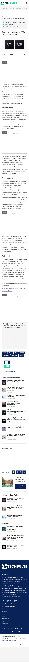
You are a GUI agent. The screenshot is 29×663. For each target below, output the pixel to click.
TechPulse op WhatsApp (16, 8)
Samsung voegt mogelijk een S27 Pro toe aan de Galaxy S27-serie (16, 427)
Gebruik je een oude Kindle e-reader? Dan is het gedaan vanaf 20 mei (15, 388)
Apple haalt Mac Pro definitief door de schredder (15, 545)
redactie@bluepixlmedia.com (12, 596)
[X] (21, 472)
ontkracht (4, 268)
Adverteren (5, 623)
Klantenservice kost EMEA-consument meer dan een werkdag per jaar (14, 528)
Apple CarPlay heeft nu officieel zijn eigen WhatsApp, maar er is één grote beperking (16, 419)
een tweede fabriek (17, 242)
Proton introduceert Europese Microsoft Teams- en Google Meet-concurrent (15, 537)
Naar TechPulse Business (9, 604)
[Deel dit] (7, 27)
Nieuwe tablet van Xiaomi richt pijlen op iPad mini (16, 381)
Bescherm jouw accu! (21, 486)
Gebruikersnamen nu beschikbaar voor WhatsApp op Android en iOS (16, 411)
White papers (5, 618)
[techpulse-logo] (9, 3)
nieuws (4, 158)
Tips (3, 613)
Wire (3, 621)
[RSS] (12, 631)
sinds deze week (16, 204)
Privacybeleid (23, 644)
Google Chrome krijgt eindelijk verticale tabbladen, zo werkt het (16, 435)
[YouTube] (24, 472)
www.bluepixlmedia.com (9, 640)
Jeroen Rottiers (9, 24)
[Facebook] (13, 472)
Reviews (4, 611)
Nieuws (7, 22)
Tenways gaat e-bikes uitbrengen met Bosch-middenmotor (13, 403)
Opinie (3, 616)
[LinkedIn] (9, 631)
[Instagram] (17, 472)
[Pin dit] (17, 27)
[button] (27, 3)
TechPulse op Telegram (8, 606)
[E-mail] (3, 27)
